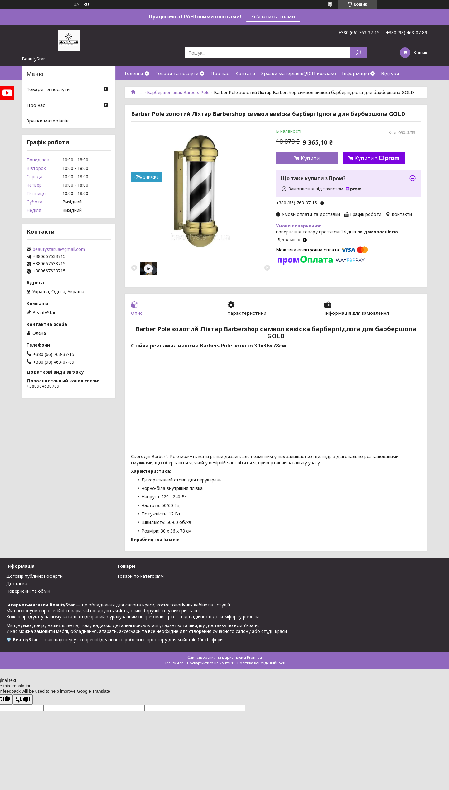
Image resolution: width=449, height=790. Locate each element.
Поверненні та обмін (28, 591)
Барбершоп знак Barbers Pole (178, 92)
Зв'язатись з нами (273, 16)
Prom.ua (254, 657)
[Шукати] (358, 52)
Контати (245, 73)
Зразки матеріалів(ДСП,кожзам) (298, 73)
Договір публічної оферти (34, 576)
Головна (134, 73)
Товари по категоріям (140, 576)
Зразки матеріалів (48, 120)
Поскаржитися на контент (210, 663)
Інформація (355, 73)
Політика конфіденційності (261, 663)
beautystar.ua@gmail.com (59, 249)
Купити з (377, 158)
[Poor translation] (23, 699)
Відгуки (390, 73)
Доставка (16, 584)
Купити (310, 158)
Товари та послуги (176, 73)
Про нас (219, 73)
